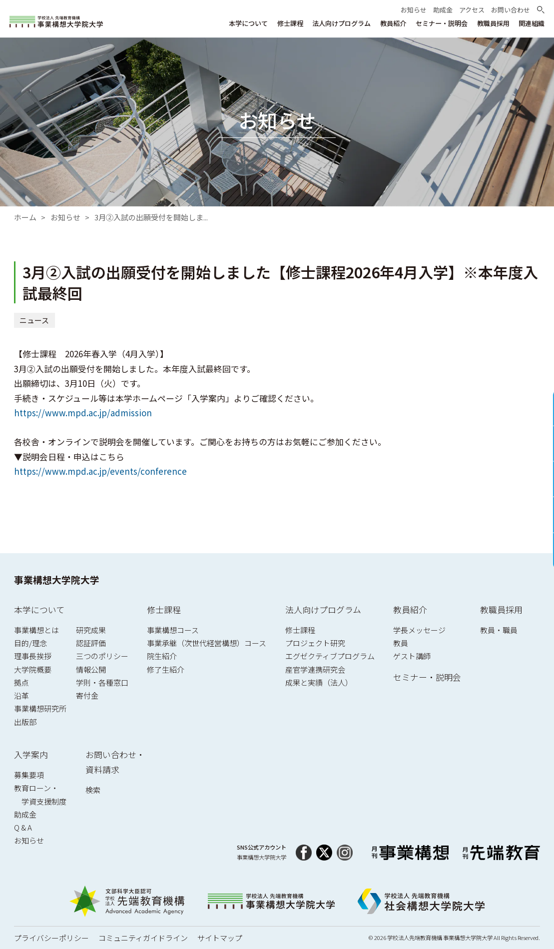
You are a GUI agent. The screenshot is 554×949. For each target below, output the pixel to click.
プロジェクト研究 (315, 643)
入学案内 (31, 754)
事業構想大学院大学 (56, 579)
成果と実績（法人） (319, 682)
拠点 (21, 682)
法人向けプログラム (323, 609)
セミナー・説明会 (427, 677)
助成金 (25, 814)
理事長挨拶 (32, 656)
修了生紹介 (165, 669)
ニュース (34, 320)
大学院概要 (32, 669)
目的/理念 (30, 643)
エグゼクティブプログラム (330, 656)
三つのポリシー (102, 656)
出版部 (25, 722)
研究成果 (91, 630)
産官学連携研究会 (315, 669)
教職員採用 (501, 609)
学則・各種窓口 (102, 682)
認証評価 (91, 643)
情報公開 (91, 669)
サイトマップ (219, 938)
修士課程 (164, 609)
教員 (400, 643)
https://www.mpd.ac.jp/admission (83, 413)
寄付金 (87, 695)
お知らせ (65, 217)
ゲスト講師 (412, 656)
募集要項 (29, 775)
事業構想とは (36, 630)
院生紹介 (162, 656)
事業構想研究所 (40, 708)
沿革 (21, 695)
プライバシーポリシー (51, 938)
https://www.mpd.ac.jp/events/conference (100, 471)
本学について (39, 609)
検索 (92, 790)
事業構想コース (173, 630)
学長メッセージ (419, 630)
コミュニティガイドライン (143, 938)
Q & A (23, 827)
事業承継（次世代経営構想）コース (206, 643)
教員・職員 (499, 630)
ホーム (25, 217)
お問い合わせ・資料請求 (115, 762)
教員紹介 (410, 609)
